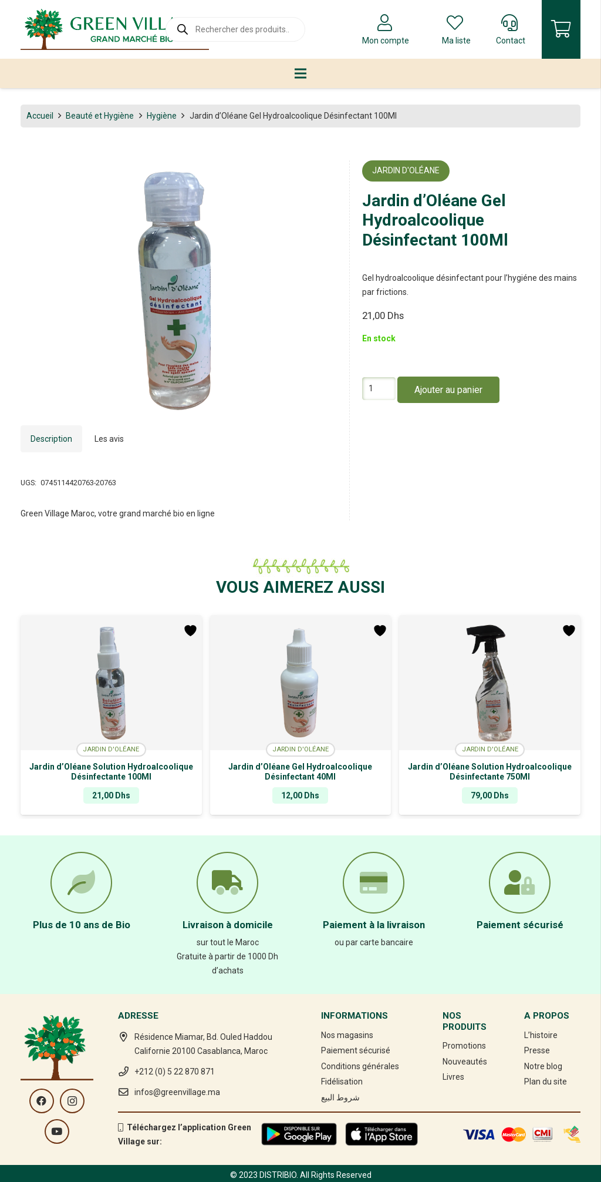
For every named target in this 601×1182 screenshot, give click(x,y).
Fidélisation (342, 1081)
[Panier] (561, 29)
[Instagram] (72, 1101)
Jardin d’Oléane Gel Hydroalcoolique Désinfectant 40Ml (300, 771)
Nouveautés (465, 1061)
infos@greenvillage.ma (177, 1092)
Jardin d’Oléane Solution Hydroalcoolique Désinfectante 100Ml (111, 771)
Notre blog (543, 1066)
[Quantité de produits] (379, 388)
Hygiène (162, 115)
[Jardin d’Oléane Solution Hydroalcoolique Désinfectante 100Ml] (111, 682)
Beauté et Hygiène (100, 115)
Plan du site (545, 1081)
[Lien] (115, 29)
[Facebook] (41, 1101)
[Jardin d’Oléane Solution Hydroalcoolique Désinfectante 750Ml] (489, 682)
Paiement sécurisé (355, 1050)
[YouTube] (57, 1131)
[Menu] (300, 73)
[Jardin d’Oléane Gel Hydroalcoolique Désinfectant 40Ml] (300, 682)
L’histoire (541, 1035)
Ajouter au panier (448, 389)
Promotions (464, 1045)
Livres (453, 1077)
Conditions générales (360, 1066)
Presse (537, 1050)
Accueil (39, 115)
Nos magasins (347, 1035)
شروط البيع (340, 1097)
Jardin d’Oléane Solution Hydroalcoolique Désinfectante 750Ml (490, 771)
